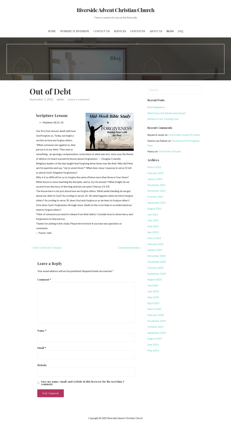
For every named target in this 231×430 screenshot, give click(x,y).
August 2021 (154, 208)
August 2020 (154, 279)
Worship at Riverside (74, 31)
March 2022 (154, 167)
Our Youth (137, 31)
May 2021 (153, 226)
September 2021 (156, 202)
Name (41, 330)
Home (52, 31)
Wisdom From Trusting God (162, 118)
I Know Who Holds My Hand (184, 134)
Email (41, 347)
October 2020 (155, 267)
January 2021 (154, 249)
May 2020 (153, 297)
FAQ (180, 31)
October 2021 (155, 196)
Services (120, 31)
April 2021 (153, 232)
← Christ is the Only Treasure (46, 247)
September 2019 (156, 332)
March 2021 (154, 238)
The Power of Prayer (169, 151)
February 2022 (155, 173)
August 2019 (154, 338)
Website (42, 365)
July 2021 (152, 214)
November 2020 (156, 261)
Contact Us (102, 31)
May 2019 (153, 350)
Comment (44, 279)
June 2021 (153, 220)
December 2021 (156, 184)
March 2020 (154, 308)
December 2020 (156, 255)
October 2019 (155, 326)
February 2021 (155, 244)
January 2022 (154, 178)
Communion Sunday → (130, 247)
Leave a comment (79, 99)
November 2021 (156, 190)
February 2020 (155, 314)
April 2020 (153, 303)
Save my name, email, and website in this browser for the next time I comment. (82, 382)
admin (60, 99)
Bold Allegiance (156, 107)
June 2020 (153, 291)
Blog (170, 31)
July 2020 (152, 285)
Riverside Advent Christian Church (115, 9)
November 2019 (156, 320)
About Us (155, 31)
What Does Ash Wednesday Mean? (166, 113)
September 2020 (156, 273)
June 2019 (153, 344)
